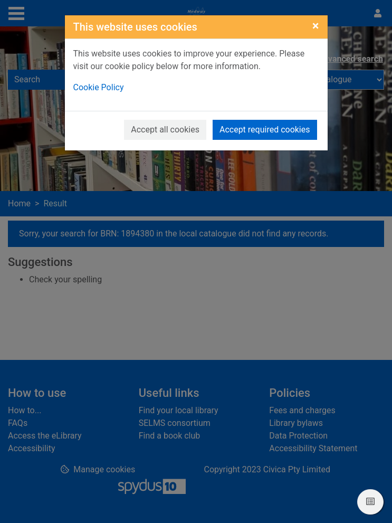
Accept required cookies (264, 130)
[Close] (316, 26)
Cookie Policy (98, 87)
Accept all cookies (165, 130)
